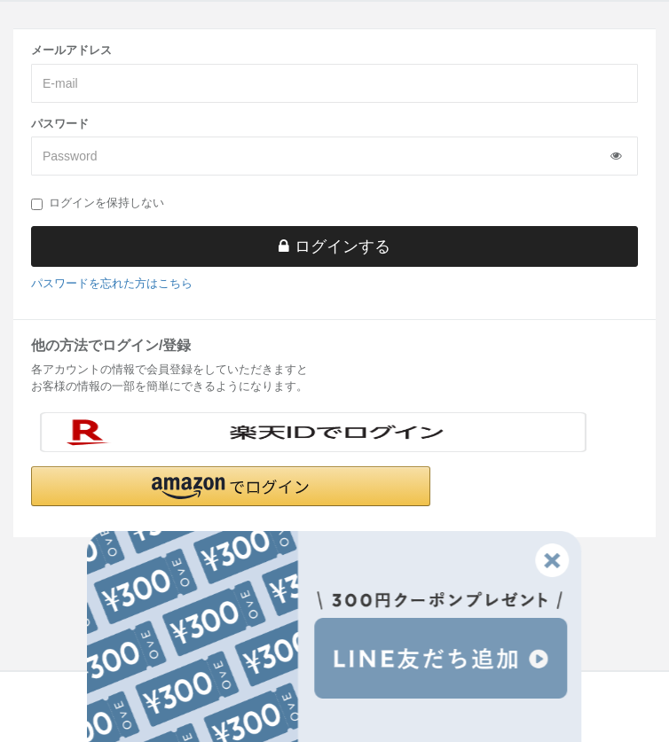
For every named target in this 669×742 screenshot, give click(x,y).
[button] (230, 486)
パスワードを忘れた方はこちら (112, 283)
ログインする (334, 246)
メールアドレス (71, 50)
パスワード (60, 123)
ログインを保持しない (97, 203)
